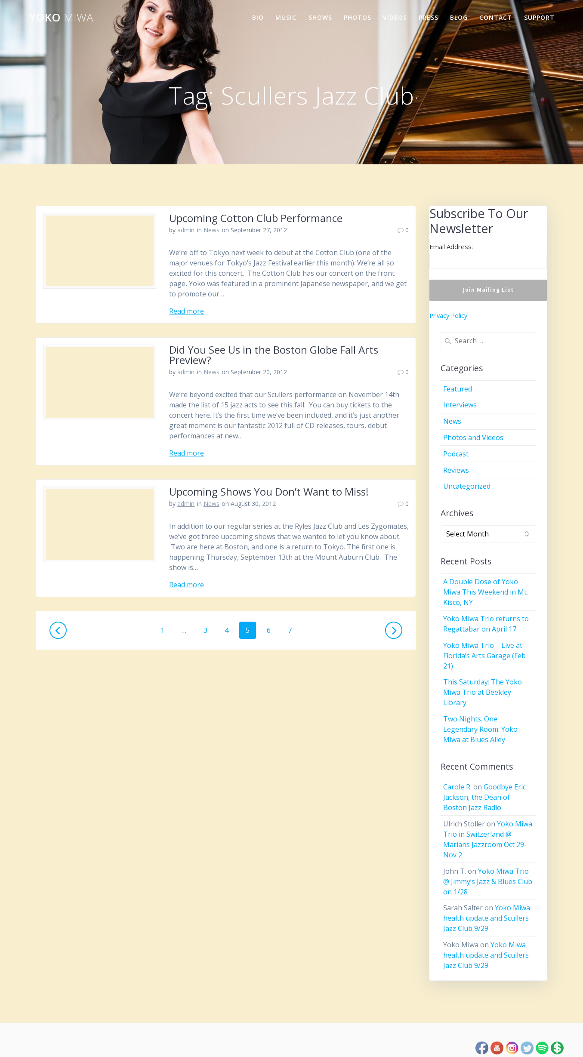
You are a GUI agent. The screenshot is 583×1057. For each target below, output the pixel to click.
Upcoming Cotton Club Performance (255, 218)
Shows (320, 17)
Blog (459, 17)
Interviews (460, 405)
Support (539, 17)
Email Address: (451, 246)
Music (285, 17)
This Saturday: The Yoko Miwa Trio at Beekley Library (482, 692)
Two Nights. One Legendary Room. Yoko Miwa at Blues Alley (480, 729)
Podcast (456, 454)
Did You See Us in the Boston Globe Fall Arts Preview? (273, 354)
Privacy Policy (448, 315)
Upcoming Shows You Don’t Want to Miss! (269, 491)
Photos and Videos (473, 437)
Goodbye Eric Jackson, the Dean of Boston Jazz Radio (484, 797)
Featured (457, 389)
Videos (395, 17)
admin (185, 230)
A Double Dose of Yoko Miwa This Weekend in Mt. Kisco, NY (485, 592)
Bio (258, 17)
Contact (495, 17)
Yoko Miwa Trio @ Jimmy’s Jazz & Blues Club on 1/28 (487, 881)
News (211, 230)
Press (428, 17)
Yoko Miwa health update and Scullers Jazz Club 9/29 (486, 918)
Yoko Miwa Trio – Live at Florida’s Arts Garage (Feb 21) (484, 656)
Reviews (456, 470)
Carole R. (457, 787)
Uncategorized (466, 486)
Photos (357, 17)
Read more (186, 311)
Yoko (61, 17)
